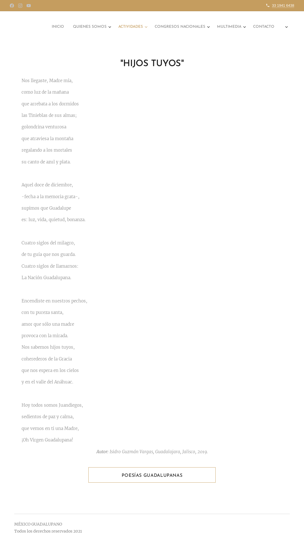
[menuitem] (208, 27)
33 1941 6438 (283, 5)
